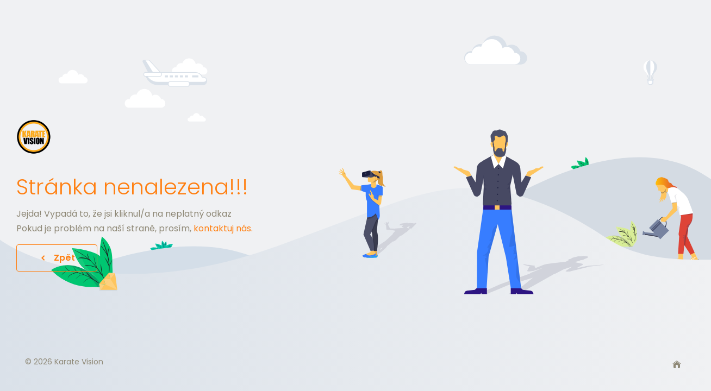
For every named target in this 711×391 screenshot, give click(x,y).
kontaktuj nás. (223, 228)
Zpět (57, 257)
